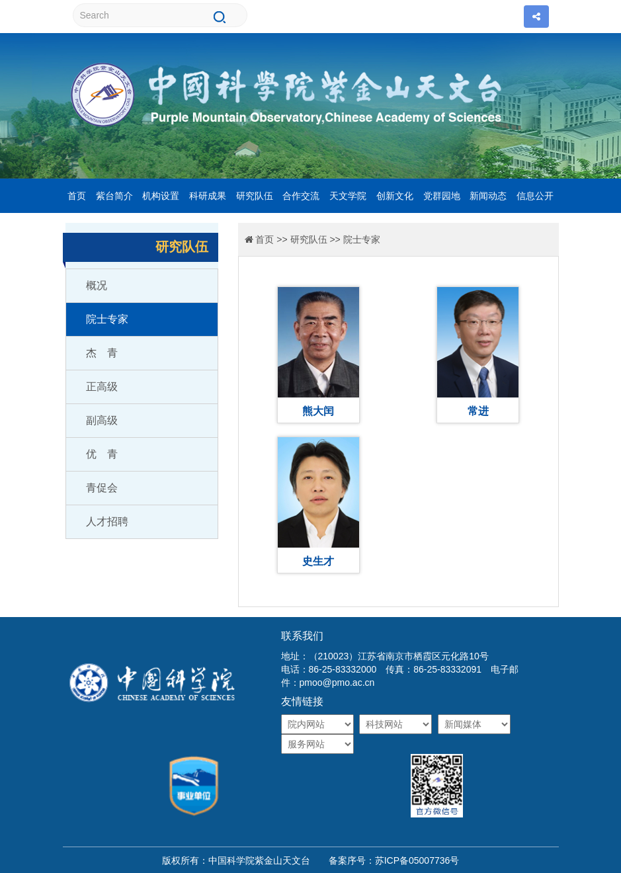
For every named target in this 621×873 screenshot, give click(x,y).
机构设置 (160, 195)
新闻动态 (488, 195)
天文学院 (347, 195)
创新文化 (394, 195)
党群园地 (441, 195)
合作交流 (300, 195)
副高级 (102, 420)
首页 (76, 195)
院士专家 (107, 319)
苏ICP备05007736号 (417, 860)
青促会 (102, 487)
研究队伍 (254, 195)
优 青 (102, 454)
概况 (96, 285)
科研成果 (207, 195)
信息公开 (535, 195)
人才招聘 (107, 521)
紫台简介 (114, 195)
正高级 (102, 386)
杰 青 (102, 352)
